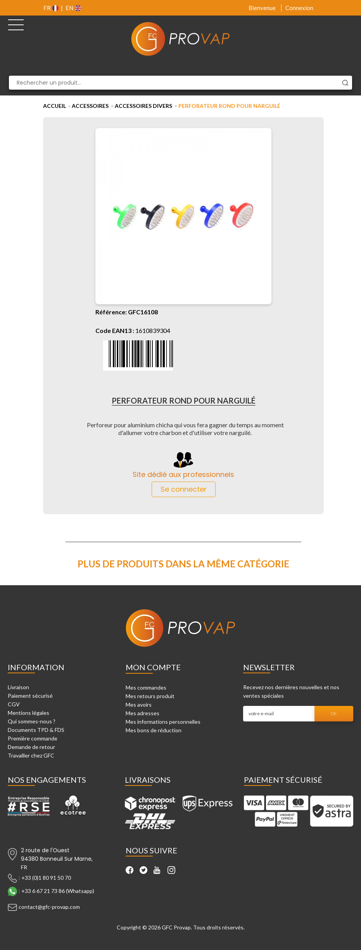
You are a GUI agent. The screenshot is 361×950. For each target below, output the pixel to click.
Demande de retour (31, 747)
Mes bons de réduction (153, 730)
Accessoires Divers (143, 105)
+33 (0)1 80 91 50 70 (46, 877)
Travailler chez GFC (31, 755)
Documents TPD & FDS (36, 729)
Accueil (54, 105)
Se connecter (184, 489)
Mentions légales (28, 712)
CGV (14, 704)
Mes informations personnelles (163, 721)
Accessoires (90, 105)
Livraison (18, 687)
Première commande (32, 738)
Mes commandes (146, 687)
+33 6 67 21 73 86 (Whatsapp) (57, 891)
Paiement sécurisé (30, 695)
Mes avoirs (139, 704)
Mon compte (153, 667)
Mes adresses (142, 713)
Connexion (299, 7)
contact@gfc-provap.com (49, 906)
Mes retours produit (150, 696)
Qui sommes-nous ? (31, 721)
